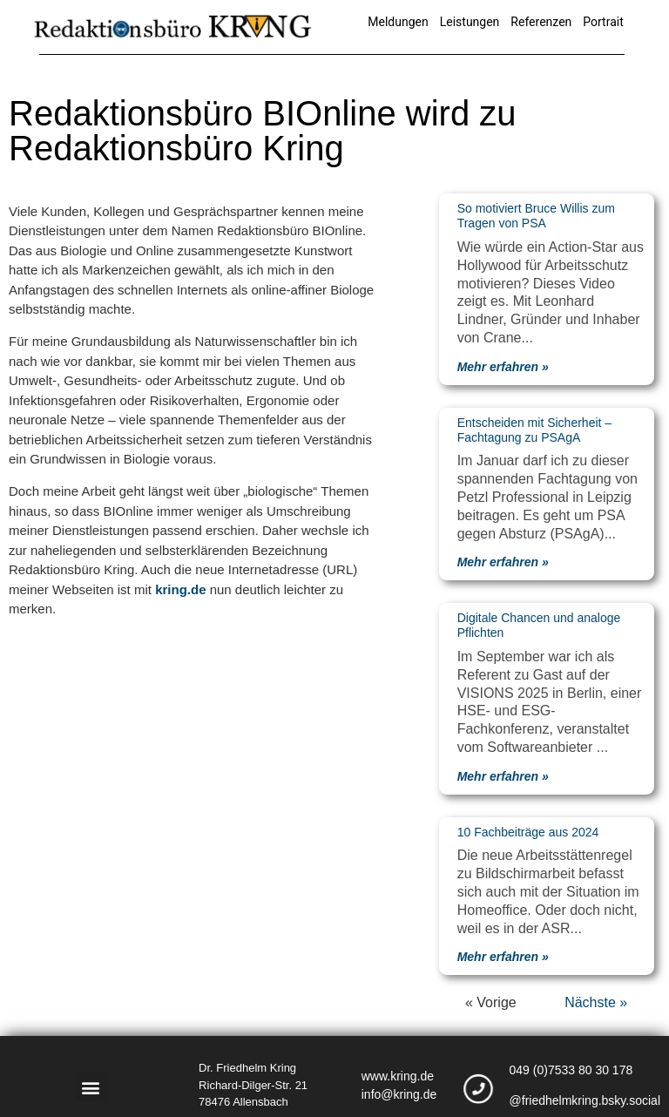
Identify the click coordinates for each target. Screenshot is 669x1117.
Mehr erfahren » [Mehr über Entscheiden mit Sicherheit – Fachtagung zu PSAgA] (503, 562)
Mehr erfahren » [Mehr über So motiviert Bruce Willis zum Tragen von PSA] (503, 367)
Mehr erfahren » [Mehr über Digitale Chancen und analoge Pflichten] (503, 776)
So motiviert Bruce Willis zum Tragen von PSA (536, 215)
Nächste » (595, 1002)
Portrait (603, 22)
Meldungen (398, 22)
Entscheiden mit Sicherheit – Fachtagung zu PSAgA (534, 430)
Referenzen (540, 22)
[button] (91, 1087)
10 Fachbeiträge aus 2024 (528, 832)
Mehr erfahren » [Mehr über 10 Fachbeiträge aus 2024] (503, 957)
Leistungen (470, 22)
